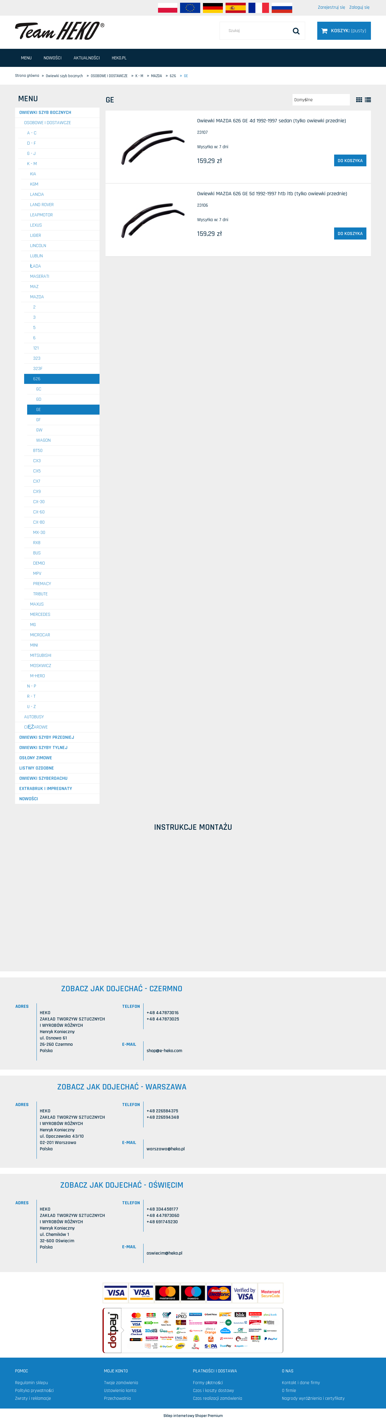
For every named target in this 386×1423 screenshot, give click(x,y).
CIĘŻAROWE (36, 727)
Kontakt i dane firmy (301, 1383)
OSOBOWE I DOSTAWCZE (47, 123)
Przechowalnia (117, 1398)
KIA (33, 174)
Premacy (42, 584)
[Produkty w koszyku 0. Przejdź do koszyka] (344, 30)
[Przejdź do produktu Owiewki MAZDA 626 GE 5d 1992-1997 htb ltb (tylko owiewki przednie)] (151, 220)
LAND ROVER (42, 205)
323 (36, 358)
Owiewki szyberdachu (43, 778)
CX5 (37, 471)
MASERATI (39, 276)
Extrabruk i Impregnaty (45, 788)
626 (36, 379)
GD (38, 399)
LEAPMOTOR (41, 215)
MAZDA (37, 297)
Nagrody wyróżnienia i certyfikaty (313, 1398)
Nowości (28, 799)
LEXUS (36, 225)
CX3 (37, 461)
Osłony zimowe (35, 758)
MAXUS (37, 604)
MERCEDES (40, 614)
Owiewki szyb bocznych (45, 112)
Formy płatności (208, 1383)
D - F (31, 143)
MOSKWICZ (40, 666)
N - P (31, 686)
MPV (37, 573)
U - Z (31, 707)
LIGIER (35, 235)
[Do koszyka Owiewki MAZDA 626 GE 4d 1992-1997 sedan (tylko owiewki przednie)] (350, 161)
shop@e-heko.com (164, 1051)
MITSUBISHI (40, 655)
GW (39, 430)
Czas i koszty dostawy (213, 1390)
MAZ (34, 287)
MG (33, 625)
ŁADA (35, 266)
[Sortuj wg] (321, 100)
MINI (34, 645)
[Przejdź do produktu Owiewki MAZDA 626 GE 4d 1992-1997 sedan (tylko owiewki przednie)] (151, 147)
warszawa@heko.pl (166, 1149)
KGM (34, 184)
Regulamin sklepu (31, 1383)
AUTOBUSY (34, 717)
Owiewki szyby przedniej (46, 737)
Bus (37, 553)
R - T (31, 696)
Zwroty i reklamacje (33, 1398)
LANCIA (37, 194)
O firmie (289, 1390)
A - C (31, 133)
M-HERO (37, 676)
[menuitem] (26, 58)
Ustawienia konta (120, 1390)
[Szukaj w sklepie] (262, 30)
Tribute (40, 594)
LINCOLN (38, 246)
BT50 (38, 450)
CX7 (36, 481)
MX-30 (39, 532)
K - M (32, 164)
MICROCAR (40, 635)
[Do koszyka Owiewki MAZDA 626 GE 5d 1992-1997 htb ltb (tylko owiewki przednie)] (350, 233)
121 (36, 348)
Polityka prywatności (34, 1390)
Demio (39, 563)
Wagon (43, 440)
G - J (31, 153)
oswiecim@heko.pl (164, 1253)
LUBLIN (36, 256)
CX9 (37, 491)
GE (38, 409)
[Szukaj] (296, 31)
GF (38, 420)
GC (38, 389)
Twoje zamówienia (121, 1383)
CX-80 (39, 522)
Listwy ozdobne (36, 768)
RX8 (36, 543)
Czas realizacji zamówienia (217, 1398)
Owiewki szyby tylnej (43, 747)
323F (38, 368)
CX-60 (39, 512)
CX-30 (39, 502)
